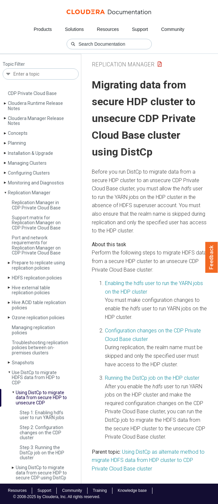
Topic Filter (14, 64)
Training (100, 490)
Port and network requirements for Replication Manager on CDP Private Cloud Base (36, 245)
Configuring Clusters (29, 173)
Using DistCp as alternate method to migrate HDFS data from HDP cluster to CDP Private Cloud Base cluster (148, 460)
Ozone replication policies (38, 317)
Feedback (211, 257)
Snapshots (23, 362)
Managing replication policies (33, 330)
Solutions (74, 29)
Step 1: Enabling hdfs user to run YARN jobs (42, 415)
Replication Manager (29, 192)
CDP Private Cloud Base (32, 93)
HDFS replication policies (37, 277)
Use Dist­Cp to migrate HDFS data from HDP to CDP (36, 377)
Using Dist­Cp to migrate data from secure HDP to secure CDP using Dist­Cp (41, 472)
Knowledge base (132, 490)
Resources (108, 29)
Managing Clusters (27, 163)
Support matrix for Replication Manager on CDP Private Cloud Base (36, 222)
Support (140, 29)
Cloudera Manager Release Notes (36, 121)
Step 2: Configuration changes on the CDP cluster (41, 432)
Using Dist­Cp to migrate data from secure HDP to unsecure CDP (41, 397)
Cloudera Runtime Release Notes (35, 106)
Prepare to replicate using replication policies (38, 265)
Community (173, 29)
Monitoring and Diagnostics (36, 182)
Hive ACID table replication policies (39, 305)
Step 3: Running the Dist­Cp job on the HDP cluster (42, 452)
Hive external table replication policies (31, 290)
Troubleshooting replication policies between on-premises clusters (40, 347)
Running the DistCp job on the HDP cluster (152, 378)
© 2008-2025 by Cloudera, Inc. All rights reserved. (56, 496)
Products (43, 29)
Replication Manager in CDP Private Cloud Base (36, 205)
